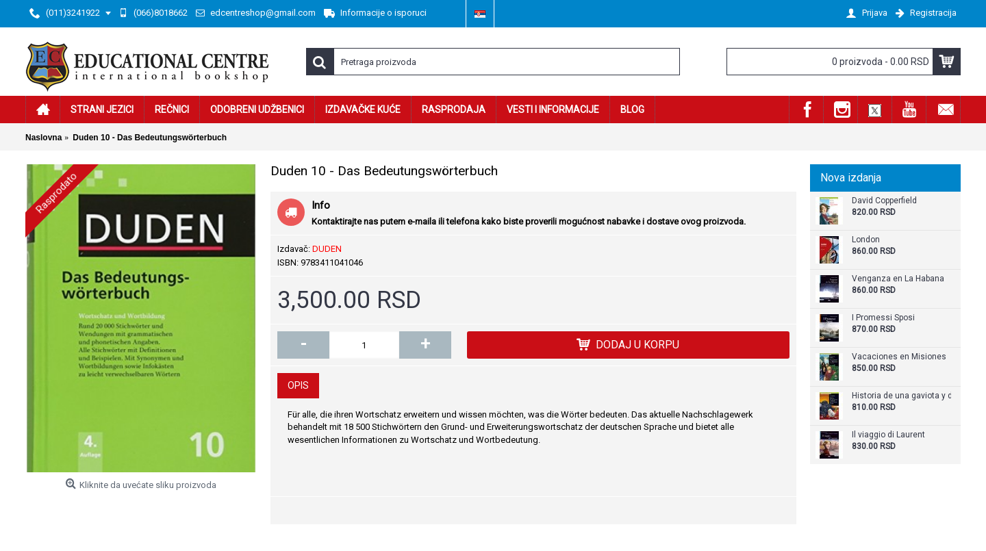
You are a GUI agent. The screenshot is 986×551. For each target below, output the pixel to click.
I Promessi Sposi (883, 317)
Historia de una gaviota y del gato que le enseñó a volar (901, 396)
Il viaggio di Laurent (888, 435)
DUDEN (327, 249)
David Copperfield (884, 200)
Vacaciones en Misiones (899, 357)
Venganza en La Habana (898, 278)
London (866, 239)
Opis (298, 385)
